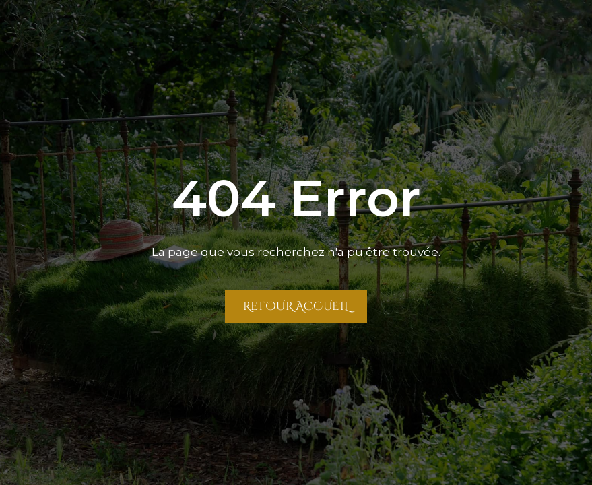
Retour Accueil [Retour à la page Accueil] (296, 306)
